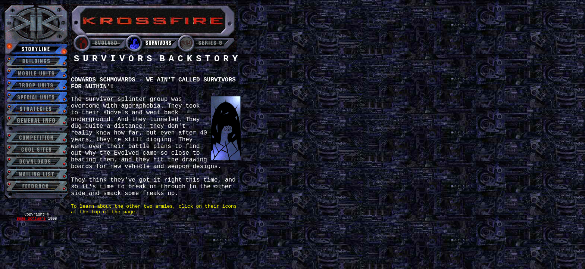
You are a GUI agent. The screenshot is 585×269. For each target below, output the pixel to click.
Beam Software (31, 219)
